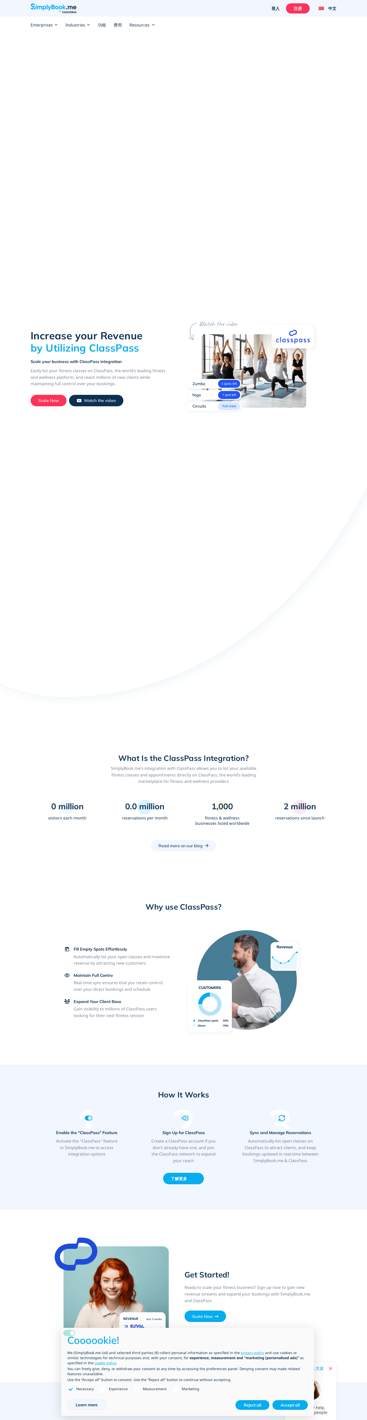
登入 (275, 8)
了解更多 (179, 1178)
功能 (102, 25)
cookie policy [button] (105, 1362)
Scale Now (202, 1316)
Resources (142, 25)
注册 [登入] (298, 8)
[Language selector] (325, 8)
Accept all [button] (290, 1405)
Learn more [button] (87, 1404)
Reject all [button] (252, 1405)
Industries (77, 25)
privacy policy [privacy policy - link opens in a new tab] (252, 1352)
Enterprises (44, 25)
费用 (118, 25)
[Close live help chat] (331, 1369)
